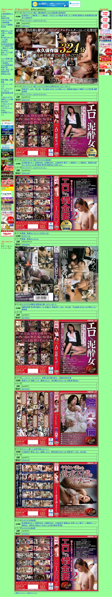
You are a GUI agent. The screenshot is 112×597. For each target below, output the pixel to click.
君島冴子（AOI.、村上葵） (32, 89)
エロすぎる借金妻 (28, 528)
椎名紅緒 (54, 452)
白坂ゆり (38, 525)
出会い (3, 110)
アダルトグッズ (7, 104)
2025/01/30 (26, 26)
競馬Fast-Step (6, 74)
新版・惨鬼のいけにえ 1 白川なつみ (35, 233)
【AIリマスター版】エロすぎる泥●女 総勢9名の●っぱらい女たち (46, 86)
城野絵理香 (26, 307)
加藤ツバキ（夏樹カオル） (41, 380)
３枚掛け (4, 42)
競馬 (2, 80)
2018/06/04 (26, 244)
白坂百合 (25, 15)
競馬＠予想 (5, 18)
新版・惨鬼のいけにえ (30, 239)
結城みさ (75, 89)
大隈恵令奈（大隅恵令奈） (45, 163)
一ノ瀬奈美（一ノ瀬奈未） (39, 15)
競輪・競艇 (9, 80)
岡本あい (75, 380)
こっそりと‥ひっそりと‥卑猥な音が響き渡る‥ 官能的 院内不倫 (46, 378)
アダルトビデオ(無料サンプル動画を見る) (7, 99)
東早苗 (74, 15)
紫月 (65, 163)
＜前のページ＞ (20, 593)
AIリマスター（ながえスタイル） (34, 20)
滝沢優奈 (54, 380)
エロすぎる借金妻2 (29, 520)
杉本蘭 (24, 163)
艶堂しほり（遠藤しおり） (41, 452)
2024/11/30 (26, 100)
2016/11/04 (26, 460)
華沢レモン (62, 89)
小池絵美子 (28, 18)
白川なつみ (54, 15)
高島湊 (60, 15)
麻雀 (2, 82)
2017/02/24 (26, 389)
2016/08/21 (26, 534)
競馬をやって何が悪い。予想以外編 (7, 33)
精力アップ (5, 106)
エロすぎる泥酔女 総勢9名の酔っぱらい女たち (39, 304)
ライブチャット (7, 108)
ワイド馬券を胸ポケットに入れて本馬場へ (7, 61)
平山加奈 (45, 89)
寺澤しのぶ (68, 15)
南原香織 (88, 15)
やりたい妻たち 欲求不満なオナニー (35, 449)
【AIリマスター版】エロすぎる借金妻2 (36, 160)
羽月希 (90, 89)
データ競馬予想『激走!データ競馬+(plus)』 (7, 48)
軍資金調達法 (6, 93)
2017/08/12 (26, 318)
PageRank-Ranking (7, 44)
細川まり (30, 163)
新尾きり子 (26, 380)
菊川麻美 (38, 165)
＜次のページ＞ (32, 593)
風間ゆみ (81, 15)
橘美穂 (69, 89)
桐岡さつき (84, 89)
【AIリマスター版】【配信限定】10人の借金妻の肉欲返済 (43, 13)
